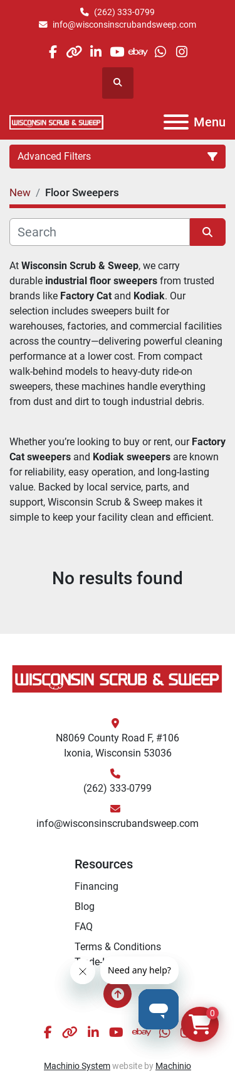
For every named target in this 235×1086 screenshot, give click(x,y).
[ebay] (138, 52)
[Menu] (176, 122)
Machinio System (77, 1066)
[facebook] (52, 52)
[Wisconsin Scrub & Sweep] (117, 678)
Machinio (173, 1066)
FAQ (84, 927)
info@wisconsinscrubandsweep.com (124, 24)
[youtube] (117, 52)
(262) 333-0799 (124, 12)
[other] (74, 52)
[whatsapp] (160, 52)
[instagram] (181, 52)
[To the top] (117, 994)
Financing (96, 886)
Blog (85, 906)
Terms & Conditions (118, 947)
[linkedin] (95, 52)
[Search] (99, 232)
